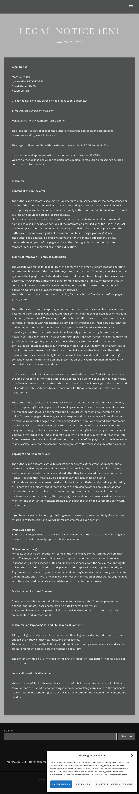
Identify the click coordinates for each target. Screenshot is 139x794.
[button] (132, 755)
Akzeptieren (61, 784)
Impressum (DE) (16, 761)
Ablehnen (83, 784)
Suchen (9, 730)
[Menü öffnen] (131, 6)
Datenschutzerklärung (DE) (46, 761)
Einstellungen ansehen (114, 784)
